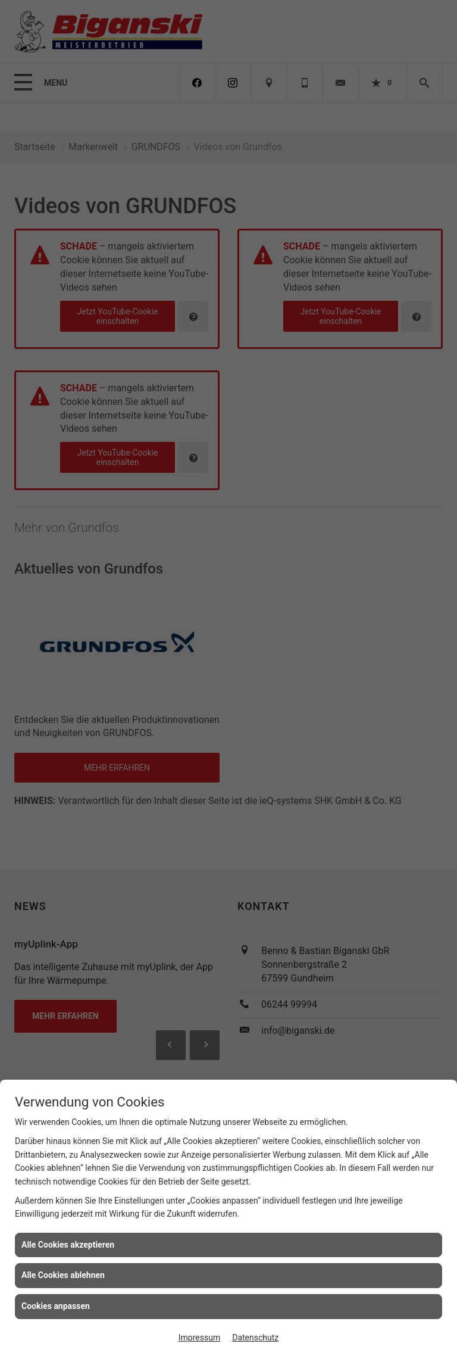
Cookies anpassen (55, 1306)
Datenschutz (255, 1337)
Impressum (199, 1337)
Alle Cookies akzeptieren (67, 1244)
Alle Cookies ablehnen (63, 1275)
